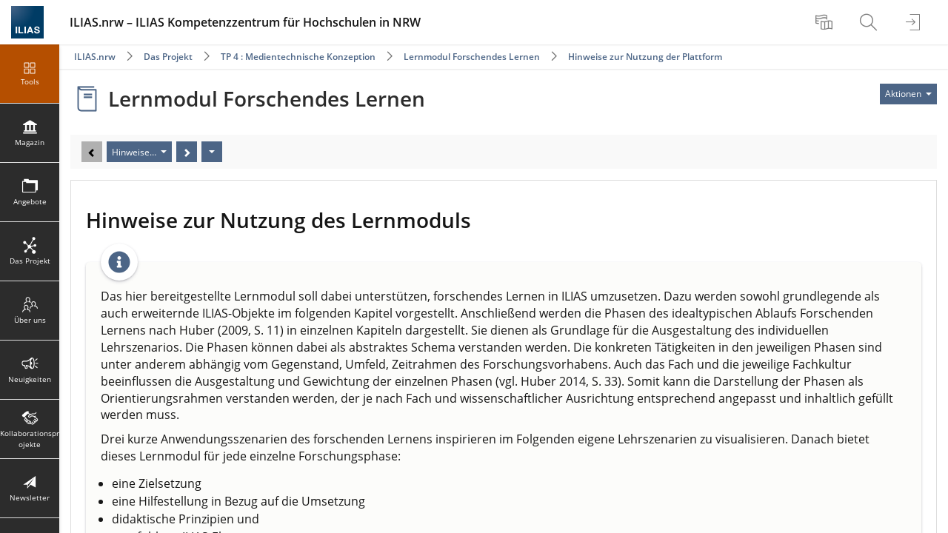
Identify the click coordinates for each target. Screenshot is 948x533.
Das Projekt (168, 56)
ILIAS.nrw (95, 56)
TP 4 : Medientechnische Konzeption (298, 56)
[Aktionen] (211, 151)
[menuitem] (826, 22)
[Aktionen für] (908, 94)
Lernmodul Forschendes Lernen (472, 56)
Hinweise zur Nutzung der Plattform (645, 56)
